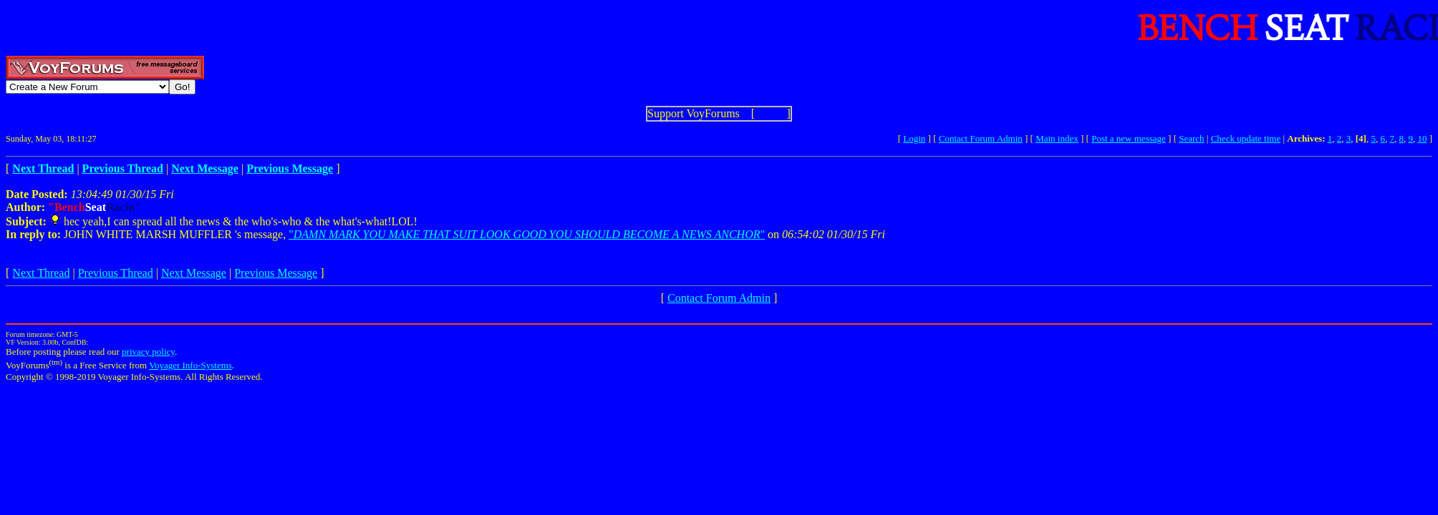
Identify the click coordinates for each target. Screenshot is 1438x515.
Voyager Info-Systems (190, 365)
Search (1191, 138)
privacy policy (148, 351)
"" (527, 234)
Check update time (1245, 138)
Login (914, 138)
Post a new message (1128, 138)
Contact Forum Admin (981, 138)
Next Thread (40, 273)
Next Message (193, 273)
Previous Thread (115, 273)
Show (770, 113)
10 (1422, 138)
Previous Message (275, 273)
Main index (1057, 138)
